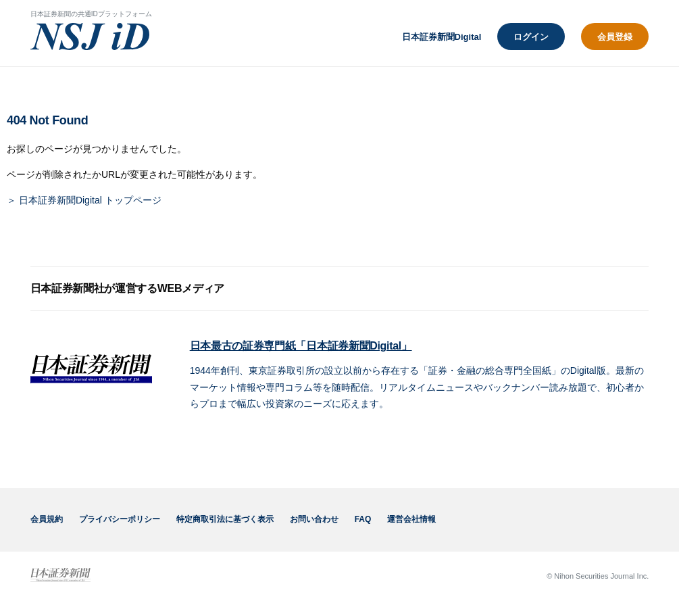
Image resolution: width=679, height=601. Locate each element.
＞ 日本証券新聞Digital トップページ (84, 200)
